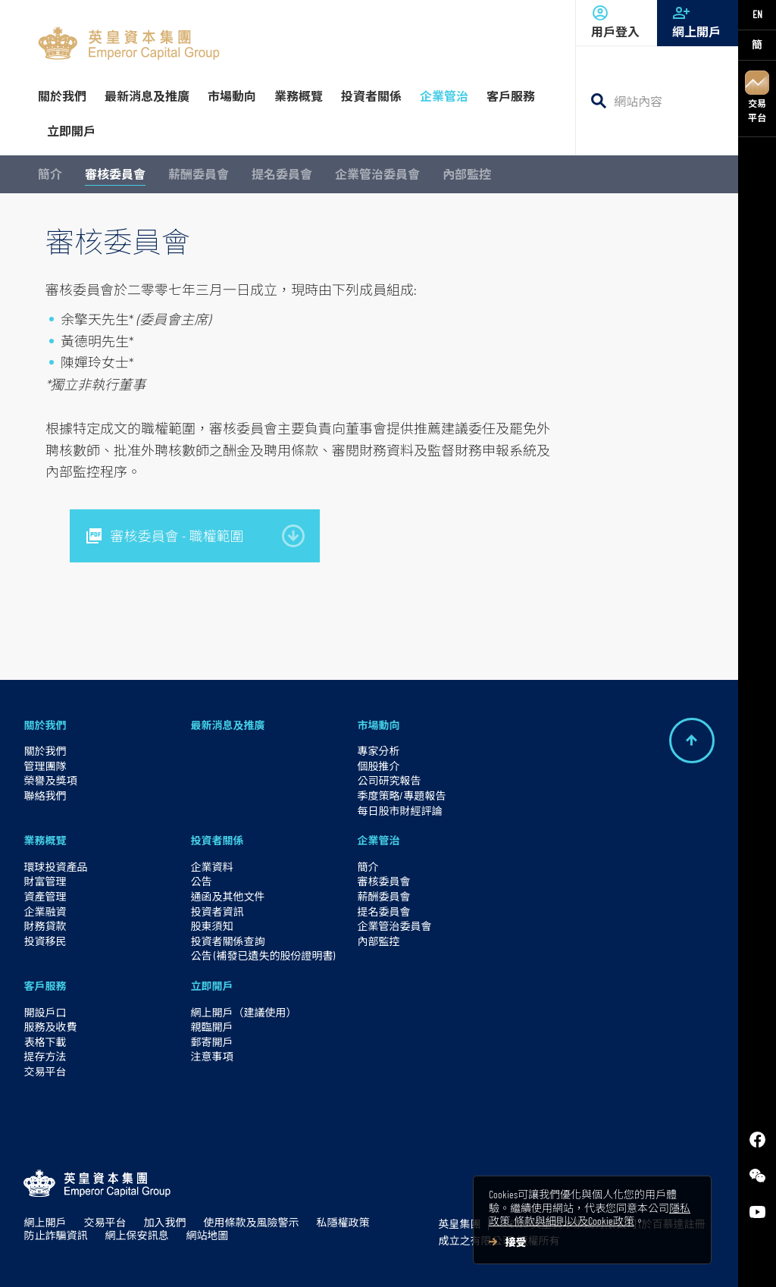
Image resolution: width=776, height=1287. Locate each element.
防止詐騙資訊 (55, 1235)
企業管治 (378, 840)
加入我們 (164, 1222)
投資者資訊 (216, 911)
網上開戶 (697, 21)
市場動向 (378, 725)
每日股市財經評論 (399, 810)
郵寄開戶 (211, 1041)
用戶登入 (616, 21)
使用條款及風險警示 (251, 1222)
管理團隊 (44, 765)
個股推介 (378, 765)
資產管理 (44, 896)
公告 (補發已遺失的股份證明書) (262, 955)
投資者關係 (216, 840)
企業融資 (44, 911)
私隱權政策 (342, 1222)
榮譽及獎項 (50, 780)
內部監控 (467, 174)
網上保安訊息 (136, 1235)
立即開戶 (211, 985)
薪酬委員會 (198, 174)
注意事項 (211, 1056)
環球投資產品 (55, 866)
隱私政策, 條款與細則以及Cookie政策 (589, 1214)
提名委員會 (282, 174)
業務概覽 (44, 840)
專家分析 (378, 750)
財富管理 (44, 881)
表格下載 (44, 1041)
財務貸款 (44, 925)
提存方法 (44, 1056)
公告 (200, 881)
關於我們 (44, 725)
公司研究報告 (389, 780)
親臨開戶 (211, 1026)
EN (757, 14)
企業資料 (211, 866)
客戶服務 (44, 985)
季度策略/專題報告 (401, 795)
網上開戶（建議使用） (243, 1012)
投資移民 (44, 941)
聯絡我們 (44, 795)
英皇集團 (459, 1223)
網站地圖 (207, 1235)
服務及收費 (50, 1026)
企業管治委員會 (377, 174)
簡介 (50, 174)
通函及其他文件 (227, 896)
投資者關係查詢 (227, 941)
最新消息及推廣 (227, 725)
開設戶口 (44, 1012)
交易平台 (757, 96)
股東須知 (211, 925)
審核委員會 (115, 174)
